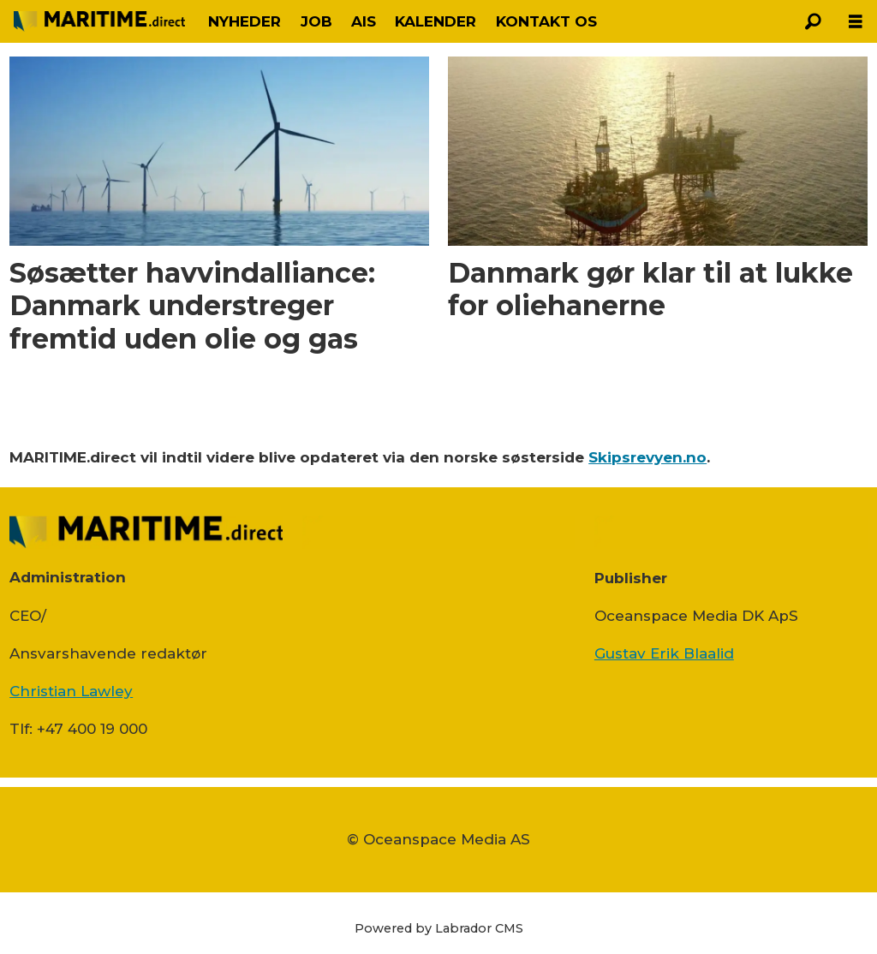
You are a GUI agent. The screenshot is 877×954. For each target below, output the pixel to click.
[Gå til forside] (99, 21)
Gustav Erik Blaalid (664, 653)
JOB (316, 21)
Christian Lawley (71, 691)
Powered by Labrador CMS (439, 928)
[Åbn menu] (856, 22)
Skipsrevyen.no (647, 457)
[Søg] (812, 21)
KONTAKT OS (546, 21)
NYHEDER (244, 21)
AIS (363, 21)
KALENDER (435, 21)
